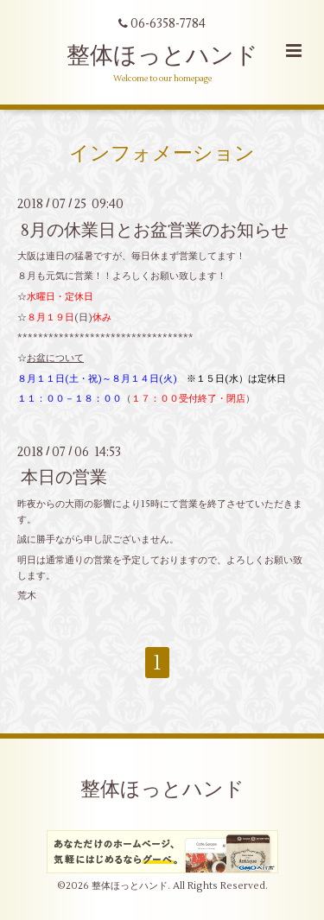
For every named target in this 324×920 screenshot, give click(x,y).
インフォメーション (162, 154)
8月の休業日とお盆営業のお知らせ (155, 229)
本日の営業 (64, 477)
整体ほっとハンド (162, 56)
